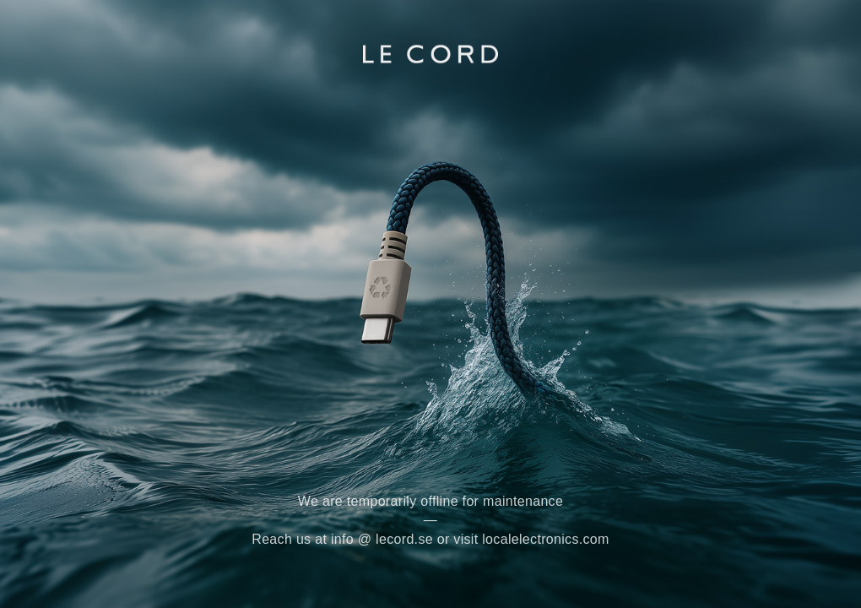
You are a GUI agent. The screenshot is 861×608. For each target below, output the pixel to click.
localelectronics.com (545, 539)
